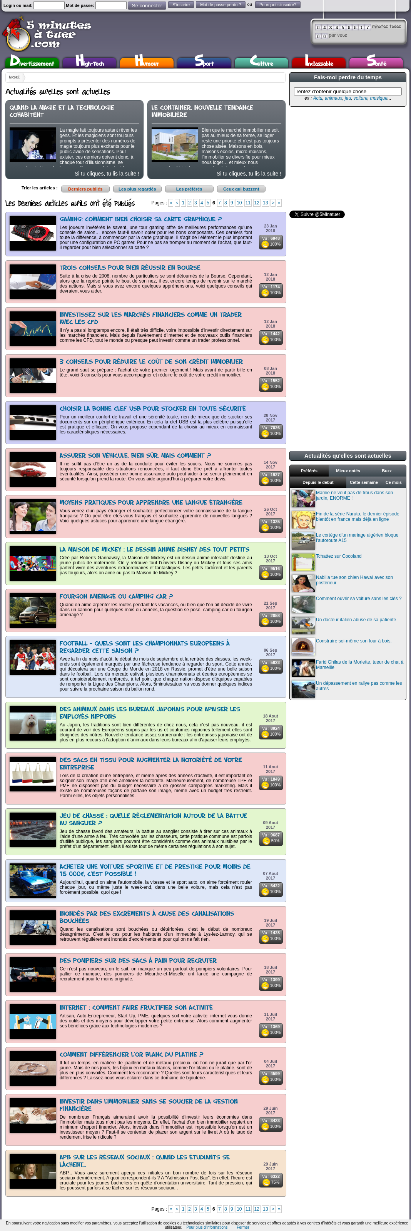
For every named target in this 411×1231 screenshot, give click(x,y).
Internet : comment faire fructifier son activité (136, 1008)
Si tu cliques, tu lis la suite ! (107, 174)
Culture (261, 63)
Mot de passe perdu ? (220, 4)
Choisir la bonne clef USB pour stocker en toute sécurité (153, 409)
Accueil (14, 77)
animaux (333, 98)
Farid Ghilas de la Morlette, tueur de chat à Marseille (347, 668)
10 (239, 203)
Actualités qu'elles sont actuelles (347, 456)
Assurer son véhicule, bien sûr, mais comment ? (135, 456)
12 (256, 203)
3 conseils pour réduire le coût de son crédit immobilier (151, 362)
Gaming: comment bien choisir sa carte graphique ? (141, 219)
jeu (348, 98)
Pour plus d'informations (206, 1227)
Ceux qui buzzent (241, 189)
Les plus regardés (137, 189)
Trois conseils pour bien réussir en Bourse (130, 268)
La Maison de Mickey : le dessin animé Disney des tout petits (154, 550)
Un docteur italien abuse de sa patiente (344, 625)
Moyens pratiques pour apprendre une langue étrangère (151, 503)
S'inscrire (181, 4)
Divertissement (32, 63)
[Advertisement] (347, 158)
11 (248, 203)
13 (265, 203)
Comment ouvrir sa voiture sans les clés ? (347, 604)
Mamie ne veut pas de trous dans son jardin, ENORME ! (342, 498)
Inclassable (319, 63)
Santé (376, 63)
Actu (317, 98)
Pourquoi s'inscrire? (277, 4)
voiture (361, 98)
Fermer (243, 1227)
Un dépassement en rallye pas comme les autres (347, 689)
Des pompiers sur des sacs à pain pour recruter (138, 961)
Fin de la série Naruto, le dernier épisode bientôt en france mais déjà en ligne (345, 520)
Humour (147, 63)
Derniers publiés (85, 189)
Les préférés (189, 189)
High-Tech (89, 63)
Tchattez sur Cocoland (327, 562)
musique (378, 98)
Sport (204, 63)
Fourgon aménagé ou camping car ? (116, 596)
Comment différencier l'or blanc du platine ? (132, 1055)
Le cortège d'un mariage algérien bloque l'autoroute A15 (345, 541)
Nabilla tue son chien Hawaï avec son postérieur (342, 583)
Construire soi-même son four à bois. (342, 647)
